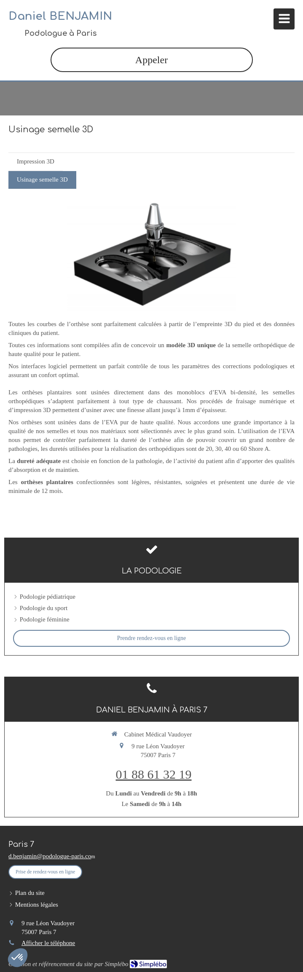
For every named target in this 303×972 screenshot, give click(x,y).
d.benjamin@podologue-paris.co (49, 856)
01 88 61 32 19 (154, 774)
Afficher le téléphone (48, 943)
